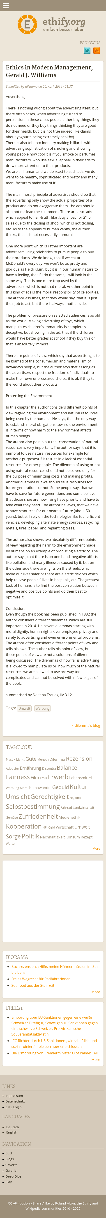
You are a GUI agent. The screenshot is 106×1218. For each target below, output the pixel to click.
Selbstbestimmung (33, 806)
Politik (30, 836)
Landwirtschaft (83, 807)
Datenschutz (15, 1101)
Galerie (10, 1170)
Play (8, 1182)
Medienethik (69, 817)
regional (75, 798)
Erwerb (58, 777)
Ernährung (30, 768)
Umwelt (24, 708)
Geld (51, 827)
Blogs (9, 1159)
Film (35, 777)
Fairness (18, 777)
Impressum (14, 1095)
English (11, 1132)
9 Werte (11, 1164)
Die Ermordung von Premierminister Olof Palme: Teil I (56, 1053)
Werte (10, 843)
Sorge (13, 836)
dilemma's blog (87, 725)
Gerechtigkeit (49, 796)
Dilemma (57, 759)
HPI (45, 827)
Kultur (79, 786)
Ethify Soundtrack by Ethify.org (39, 897)
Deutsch (12, 1127)
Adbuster (12, 768)
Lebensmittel (80, 777)
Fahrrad (66, 807)
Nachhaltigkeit (52, 837)
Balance (67, 767)
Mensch (43, 759)
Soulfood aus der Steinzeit (33, 985)
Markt (20, 759)
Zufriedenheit (38, 816)
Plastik (10, 759)
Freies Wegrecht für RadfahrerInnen (41, 978)
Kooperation (24, 826)
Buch (9, 1153)
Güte (31, 758)
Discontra (49, 768)
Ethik (43, 778)
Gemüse (12, 817)
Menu (5, 5)
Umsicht (18, 796)
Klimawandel (40, 787)
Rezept (86, 837)
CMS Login (13, 1107)
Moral (24, 788)
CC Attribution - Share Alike (29, 1203)
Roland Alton (65, 1203)
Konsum (73, 837)
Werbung (43, 708)
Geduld (60, 787)
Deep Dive (13, 1176)
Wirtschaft (65, 827)
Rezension (79, 758)
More (96, 848)
